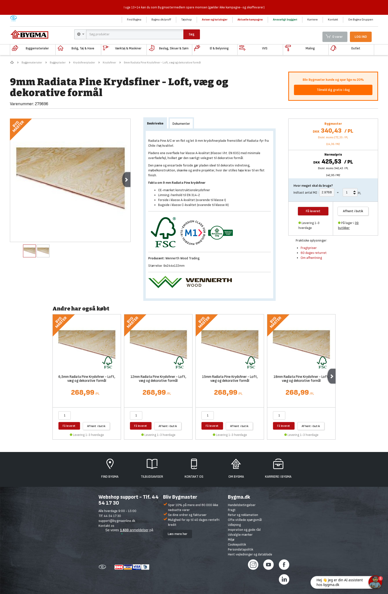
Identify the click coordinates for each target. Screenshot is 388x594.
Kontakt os (106, 526)
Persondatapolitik (240, 549)
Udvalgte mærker (240, 535)
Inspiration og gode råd (244, 530)
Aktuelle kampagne (250, 19)
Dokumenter (181, 124)
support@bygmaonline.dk (116, 521)
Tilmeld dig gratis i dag (333, 90)
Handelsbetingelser (242, 505)
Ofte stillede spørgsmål (245, 520)
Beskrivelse (155, 123)
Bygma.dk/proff (161, 19)
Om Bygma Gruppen (360, 19)
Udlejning (234, 525)
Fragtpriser (309, 248)
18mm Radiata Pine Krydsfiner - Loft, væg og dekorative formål (301, 379)
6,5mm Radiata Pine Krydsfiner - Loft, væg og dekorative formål (86, 379)
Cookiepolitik (237, 544)
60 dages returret (314, 253)
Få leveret (69, 426)
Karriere (312, 19)
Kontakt (333, 19)
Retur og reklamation (243, 515)
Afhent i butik (353, 211)
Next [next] (126, 179)
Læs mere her (177, 534)
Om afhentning (311, 258)
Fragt (232, 510)
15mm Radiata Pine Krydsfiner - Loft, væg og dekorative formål (230, 379)
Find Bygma (134, 19)
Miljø (231, 539)
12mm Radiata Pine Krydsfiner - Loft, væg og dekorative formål (158, 379)
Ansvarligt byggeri (285, 19)
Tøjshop (186, 19)
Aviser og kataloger (214, 19)
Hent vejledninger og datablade (250, 554)
